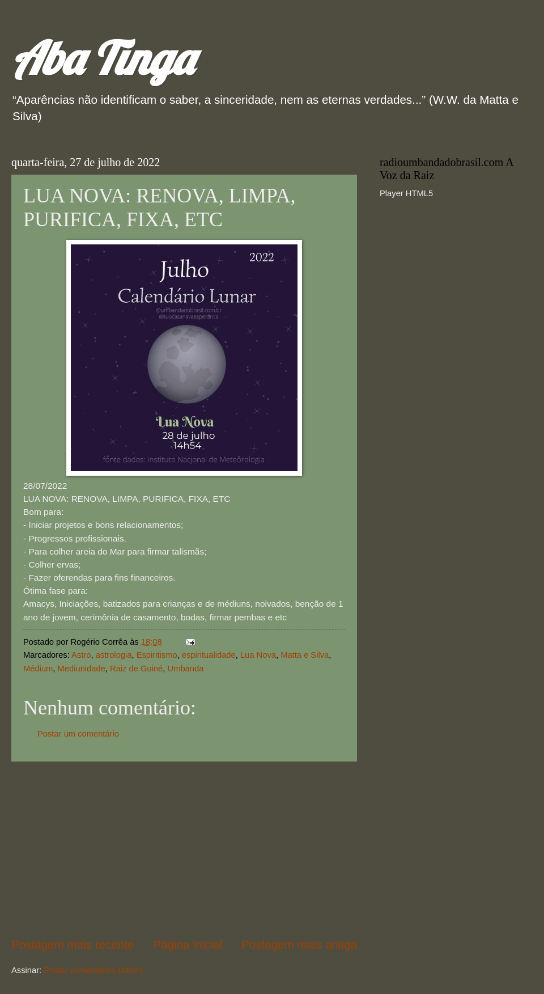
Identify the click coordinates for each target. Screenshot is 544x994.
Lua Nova (258, 654)
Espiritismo (157, 654)
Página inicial (188, 944)
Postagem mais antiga (299, 944)
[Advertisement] (184, 849)
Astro (81, 654)
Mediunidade (81, 668)
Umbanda (186, 668)
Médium (38, 668)
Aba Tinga (102, 57)
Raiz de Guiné (136, 668)
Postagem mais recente (72, 944)
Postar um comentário (78, 733)
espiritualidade (209, 654)
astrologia (114, 654)
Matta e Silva (304, 654)
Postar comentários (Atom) (93, 970)
